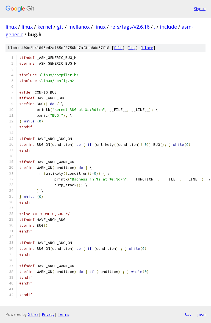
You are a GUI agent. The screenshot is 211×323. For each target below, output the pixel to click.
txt (188, 314)
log (132, 47)
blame (147, 47)
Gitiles (33, 314)
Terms (63, 314)
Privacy (48, 314)
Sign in (200, 8)
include (168, 26)
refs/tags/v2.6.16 (129, 26)
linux (11, 26)
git (60, 26)
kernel (44, 26)
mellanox (79, 26)
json (201, 314)
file (118, 47)
